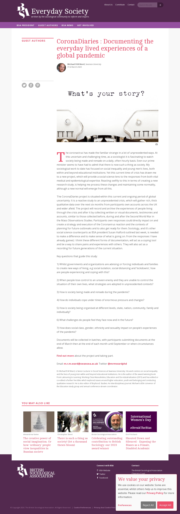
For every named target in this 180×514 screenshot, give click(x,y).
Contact (131, 5)
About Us (108, 5)
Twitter (101, 474)
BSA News (67, 25)
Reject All (148, 505)
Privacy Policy (155, 493)
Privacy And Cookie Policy (105, 507)
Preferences (125, 505)
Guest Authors (48, 25)
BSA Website (103, 470)
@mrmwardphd (117, 363)
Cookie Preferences (82, 507)
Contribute (120, 5)
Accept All (165, 505)
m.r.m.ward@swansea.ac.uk (81, 363)
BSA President (26, 25)
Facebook (102, 477)
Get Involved (85, 25)
